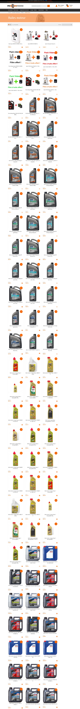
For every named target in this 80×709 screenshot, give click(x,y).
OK (48, 5)
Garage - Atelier (34, 10)
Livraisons (26, 691)
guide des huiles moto (24, 647)
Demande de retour (28, 693)
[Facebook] (24, 704)
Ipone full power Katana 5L (48, 43)
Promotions (39, 691)
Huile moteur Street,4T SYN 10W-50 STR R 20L (48, 478)
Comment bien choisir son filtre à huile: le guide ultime (20, 668)
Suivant (71, 599)
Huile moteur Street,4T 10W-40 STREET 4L (32, 546)
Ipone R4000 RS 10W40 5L (32, 43)
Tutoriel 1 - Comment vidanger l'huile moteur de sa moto (61, 668)
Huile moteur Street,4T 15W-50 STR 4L (15, 546)
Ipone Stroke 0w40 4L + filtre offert (31, 66)
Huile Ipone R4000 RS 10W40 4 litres (15, 43)
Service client (53, 694)
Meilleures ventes (40, 694)
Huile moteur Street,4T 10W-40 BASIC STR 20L (65, 546)
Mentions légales (53, 691)
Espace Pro (65, 697)
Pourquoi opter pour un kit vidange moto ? (40, 668)
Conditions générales (28, 696)
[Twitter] (27, 704)
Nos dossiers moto (40, 696)
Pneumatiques (41, 10)
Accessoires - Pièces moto (13, 10)
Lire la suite (13, 674)
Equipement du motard (24, 10)
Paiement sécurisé (27, 694)
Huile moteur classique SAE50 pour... (31, 477)
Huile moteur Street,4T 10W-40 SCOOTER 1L (15, 478)
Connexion (60, 6)
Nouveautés (39, 693)
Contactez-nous (53, 696)
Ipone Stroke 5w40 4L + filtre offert (48, 66)
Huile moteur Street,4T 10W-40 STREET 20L (65, 478)
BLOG (47, 10)
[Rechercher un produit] (39, 6)
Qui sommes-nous (54, 693)
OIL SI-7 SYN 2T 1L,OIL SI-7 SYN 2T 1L (15, 272)
